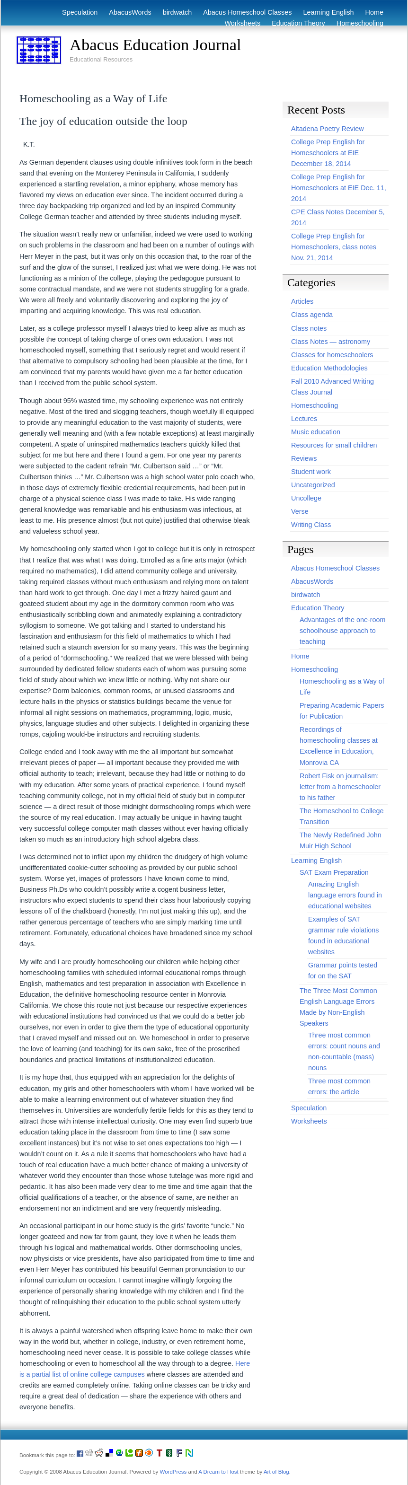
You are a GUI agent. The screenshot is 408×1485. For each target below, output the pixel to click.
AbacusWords (130, 12)
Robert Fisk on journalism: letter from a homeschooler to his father (340, 786)
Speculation (80, 12)
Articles (302, 301)
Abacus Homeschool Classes (247, 12)
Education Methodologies (329, 368)
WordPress (173, 1472)
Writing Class (311, 524)
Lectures (304, 418)
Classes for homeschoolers (332, 355)
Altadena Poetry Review (327, 128)
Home (374, 12)
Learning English (328, 12)
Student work (311, 471)
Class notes (309, 328)
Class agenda (312, 314)
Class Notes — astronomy (330, 341)
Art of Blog (276, 1472)
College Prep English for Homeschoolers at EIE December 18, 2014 (327, 152)
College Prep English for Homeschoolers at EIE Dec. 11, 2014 (338, 187)
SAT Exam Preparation (334, 872)
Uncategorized (313, 485)
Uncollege (306, 498)
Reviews (304, 458)
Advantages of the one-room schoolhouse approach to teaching (343, 630)
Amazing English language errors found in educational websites (345, 895)
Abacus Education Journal (155, 44)
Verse (300, 511)
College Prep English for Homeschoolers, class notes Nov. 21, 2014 (333, 247)
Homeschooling (360, 23)
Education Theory (298, 23)
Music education (315, 432)
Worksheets (243, 23)
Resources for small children (334, 445)
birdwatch (177, 12)
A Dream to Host (218, 1472)
